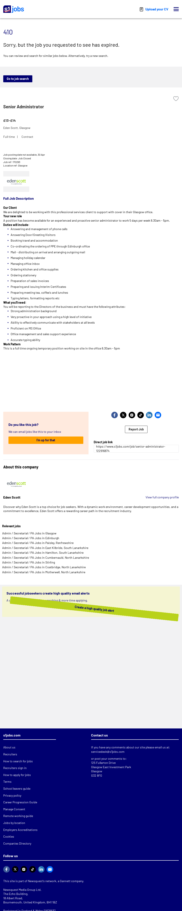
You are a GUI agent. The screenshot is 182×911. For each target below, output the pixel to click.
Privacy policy (12, 795)
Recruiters (10, 754)
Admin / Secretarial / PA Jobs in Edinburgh (30, 538)
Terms (7, 781)
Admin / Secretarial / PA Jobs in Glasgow (29, 533)
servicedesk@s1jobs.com (108, 751)
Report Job (136, 429)
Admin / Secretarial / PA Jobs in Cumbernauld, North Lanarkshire (45, 557)
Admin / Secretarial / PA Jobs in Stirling (28, 562)
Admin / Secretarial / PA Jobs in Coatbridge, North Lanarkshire (44, 567)
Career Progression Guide (20, 802)
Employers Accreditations (20, 830)
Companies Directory (17, 843)
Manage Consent (14, 809)
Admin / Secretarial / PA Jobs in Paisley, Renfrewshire (38, 543)
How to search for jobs (18, 761)
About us (9, 747)
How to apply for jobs (17, 775)
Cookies (8, 836)
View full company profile (162, 497)
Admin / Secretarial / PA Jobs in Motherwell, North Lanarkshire (43, 572)
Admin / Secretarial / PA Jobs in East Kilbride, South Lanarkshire (45, 548)
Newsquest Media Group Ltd (22, 889)
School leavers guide (16, 788)
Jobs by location (14, 823)
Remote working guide (18, 816)
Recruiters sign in (15, 768)
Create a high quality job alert (86, 608)
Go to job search (18, 79)
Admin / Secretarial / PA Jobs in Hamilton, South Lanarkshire (43, 552)
